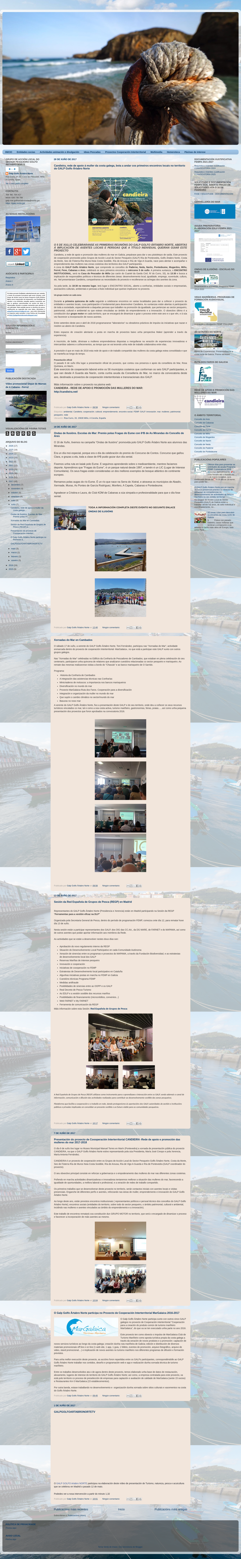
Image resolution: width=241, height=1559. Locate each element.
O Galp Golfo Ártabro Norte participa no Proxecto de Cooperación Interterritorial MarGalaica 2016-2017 (116, 1313)
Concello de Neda (202, 444)
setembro (15, 497)
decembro (16, 485)
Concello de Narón (202, 441)
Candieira (77, 412)
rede (66, 415)
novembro (16, 488)
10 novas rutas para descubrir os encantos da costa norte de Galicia (221, 514)
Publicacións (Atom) (77, 1515)
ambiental (68, 412)
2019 (11, 473)
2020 (11, 469)
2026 (11, 446)
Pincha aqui (11, 1539)
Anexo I (9, 281)
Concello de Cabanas (204, 423)
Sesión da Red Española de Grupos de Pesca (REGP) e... (28, 525)
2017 (11, 481)
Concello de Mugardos (204, 437)
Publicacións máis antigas (171, 1509)
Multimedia (156, 152)
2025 (11, 450)
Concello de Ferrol (202, 430)
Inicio (121, 1509)
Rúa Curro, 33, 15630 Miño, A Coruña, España (85, 418)
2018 (11, 477)
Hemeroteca (173, 152)
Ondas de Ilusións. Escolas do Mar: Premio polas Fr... (26, 515)
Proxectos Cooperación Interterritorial (125, 152)
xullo (13, 500)
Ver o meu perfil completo (17, 183)
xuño (13, 504)
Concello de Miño (202, 434)
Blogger (138, 1547)
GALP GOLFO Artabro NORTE (71, 1483)
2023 (11, 458)
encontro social (126, 412)
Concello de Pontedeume (205, 452)
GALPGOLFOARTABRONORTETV (74, 1411)
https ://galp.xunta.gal (15, 203)
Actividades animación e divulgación (59, 152)
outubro (15, 493)
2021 (11, 465)
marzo (14, 552)
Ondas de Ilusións (100, 511)
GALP (142, 412)
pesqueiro (58, 415)
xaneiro (14, 560)
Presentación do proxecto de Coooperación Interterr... (23, 532)
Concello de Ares (202, 419)
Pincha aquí (11, 1528)
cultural (98, 412)
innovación (151, 412)
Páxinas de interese (194, 152)
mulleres (165, 412)
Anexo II (9, 285)
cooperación (88, 412)
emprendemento (110, 412)
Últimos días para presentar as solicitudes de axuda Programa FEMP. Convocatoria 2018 (221, 466)
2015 (11, 569)
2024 (11, 454)
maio (13, 549)
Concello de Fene (202, 426)
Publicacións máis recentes (71, 1509)
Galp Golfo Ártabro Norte (21, 173)
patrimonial (175, 412)
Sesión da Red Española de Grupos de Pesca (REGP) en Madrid (93, 901)
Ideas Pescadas (92, 152)
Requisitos (10, 278)
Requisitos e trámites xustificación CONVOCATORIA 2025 (209, 173)
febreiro (15, 556)
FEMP (136, 412)
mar (159, 412)
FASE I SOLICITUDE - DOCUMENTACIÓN (213, 194)
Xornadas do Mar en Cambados (73, 640)
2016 (11, 565)
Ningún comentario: (111, 407)
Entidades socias (26, 152)
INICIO (8, 152)
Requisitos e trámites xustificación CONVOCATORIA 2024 (209, 167)
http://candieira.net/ (66, 391)
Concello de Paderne (203, 448)
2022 (11, 462)
